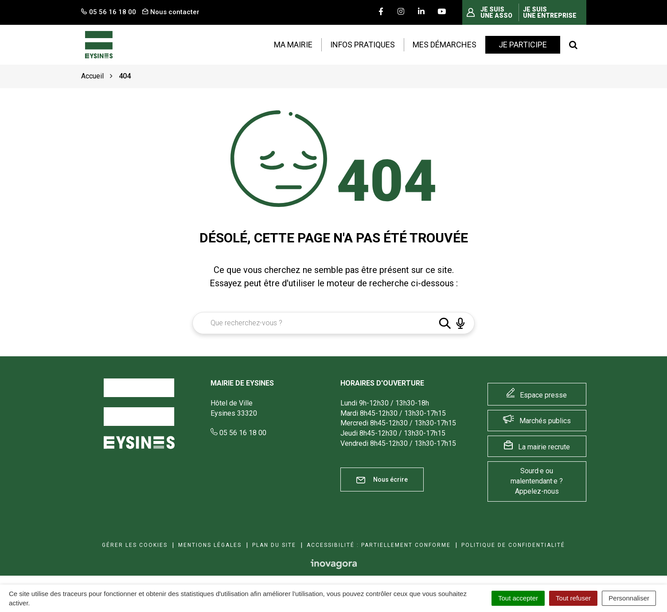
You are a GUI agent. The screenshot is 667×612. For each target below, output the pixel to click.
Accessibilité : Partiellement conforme (379, 545)
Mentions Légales (210, 545)
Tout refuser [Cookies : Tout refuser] (573, 598)
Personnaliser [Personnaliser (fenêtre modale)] (628, 598)
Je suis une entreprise (550, 12)
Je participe (523, 44)
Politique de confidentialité (513, 545)
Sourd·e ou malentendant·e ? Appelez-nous (537, 481)
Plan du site (274, 545)
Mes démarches (444, 44)
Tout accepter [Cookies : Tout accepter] (518, 598)
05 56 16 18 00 (238, 433)
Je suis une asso (496, 12)
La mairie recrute (544, 447)
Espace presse (543, 395)
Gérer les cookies (135, 545)
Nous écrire (382, 479)
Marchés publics (545, 421)
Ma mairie (293, 44)
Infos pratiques (362, 44)
